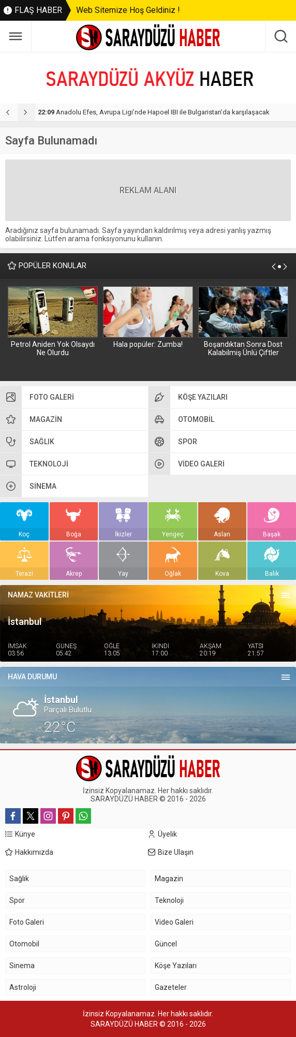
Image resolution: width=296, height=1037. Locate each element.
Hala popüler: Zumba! (148, 344)
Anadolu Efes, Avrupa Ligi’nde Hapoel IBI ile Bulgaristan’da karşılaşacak (154, 112)
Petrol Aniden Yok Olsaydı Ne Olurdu (53, 348)
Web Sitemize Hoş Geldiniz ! (128, 10)
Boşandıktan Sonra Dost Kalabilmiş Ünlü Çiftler (243, 348)
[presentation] (9, 112)
